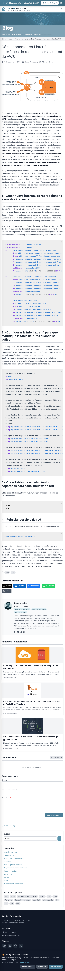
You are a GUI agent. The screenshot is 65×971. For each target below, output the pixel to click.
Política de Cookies (24, 969)
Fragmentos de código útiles (27, 896)
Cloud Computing (31, 62)
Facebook (33, 586)
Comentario (6, 798)
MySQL (42, 896)
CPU (17, 903)
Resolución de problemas (13, 884)
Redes (51, 62)
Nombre (5, 780)
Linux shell (36, 900)
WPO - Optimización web (13, 865)
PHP (49, 896)
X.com (7, 586)
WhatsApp (48, 586)
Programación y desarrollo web (15, 868)
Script (13, 896)
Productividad (9, 855)
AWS (7, 572)
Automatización (48, 900)
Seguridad (7, 862)
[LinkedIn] (18, 632)
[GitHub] (21, 632)
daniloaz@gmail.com (12, 935)
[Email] (15, 632)
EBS (6, 903)
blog (10, 39)
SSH (11, 903)
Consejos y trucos (10, 852)
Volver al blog (8, 826)
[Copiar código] (61, 242)
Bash (6, 896)
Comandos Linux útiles (22, 900)
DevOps (6, 877)
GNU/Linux (43, 62)
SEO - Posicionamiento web (14, 858)
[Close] (61, 3)
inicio (4, 39)
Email (6, 591)
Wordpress (8, 900)
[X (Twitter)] (24, 632)
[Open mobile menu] (61, 9)
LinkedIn (19, 586)
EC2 (13, 572)
